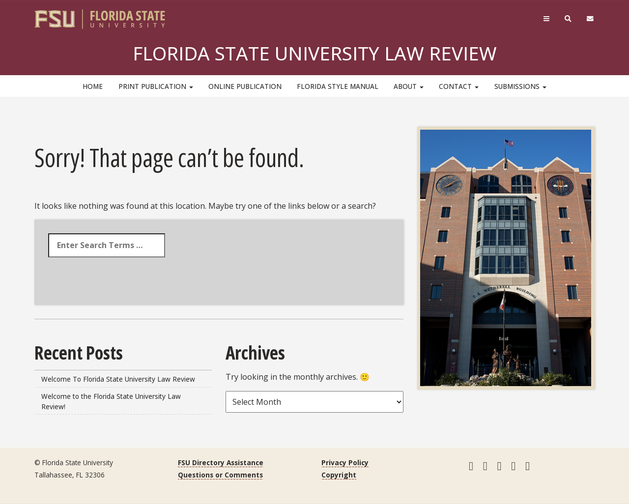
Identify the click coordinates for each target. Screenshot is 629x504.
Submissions (520, 86)
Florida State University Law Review (315, 53)
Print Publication (155, 86)
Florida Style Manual (337, 86)
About (409, 86)
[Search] (568, 19)
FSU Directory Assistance (220, 462)
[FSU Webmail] (590, 19)
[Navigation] (546, 19)
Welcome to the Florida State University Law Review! (111, 401)
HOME (93, 86)
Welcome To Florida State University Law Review (118, 379)
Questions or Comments (220, 474)
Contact (459, 86)
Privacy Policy (345, 462)
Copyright (338, 474)
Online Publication (245, 86)
